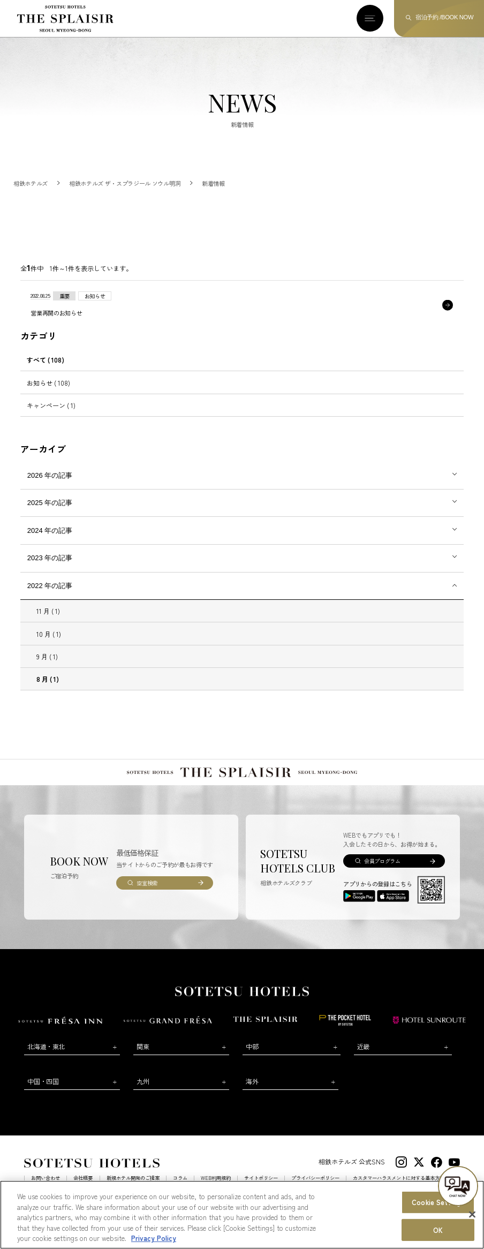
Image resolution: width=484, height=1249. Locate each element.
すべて (45, 369)
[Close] (472, 1215)
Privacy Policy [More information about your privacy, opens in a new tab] (153, 1239)
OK (438, 1230)
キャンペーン (51, 415)
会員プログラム (382, 871)
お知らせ (48, 392)
